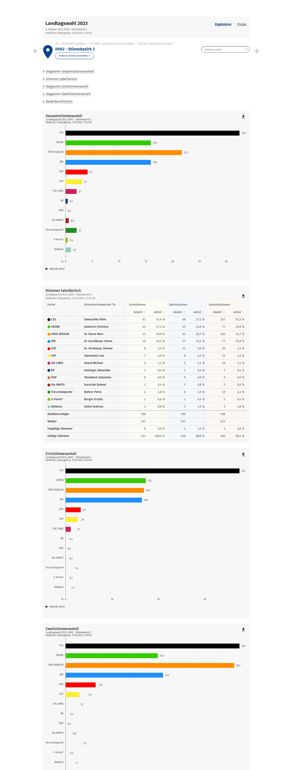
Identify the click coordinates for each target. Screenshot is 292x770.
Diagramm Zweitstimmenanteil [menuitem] (68, 94)
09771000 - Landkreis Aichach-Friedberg (112, 43)
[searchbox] (225, 49)
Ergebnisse (223, 24)
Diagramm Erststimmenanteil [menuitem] (67, 86)
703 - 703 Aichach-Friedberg (70, 43)
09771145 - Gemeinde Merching (155, 43)
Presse (242, 24)
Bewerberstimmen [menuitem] (59, 101)
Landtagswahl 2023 (66, 23)
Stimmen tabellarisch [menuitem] (61, 79)
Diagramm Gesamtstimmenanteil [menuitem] (70, 71)
